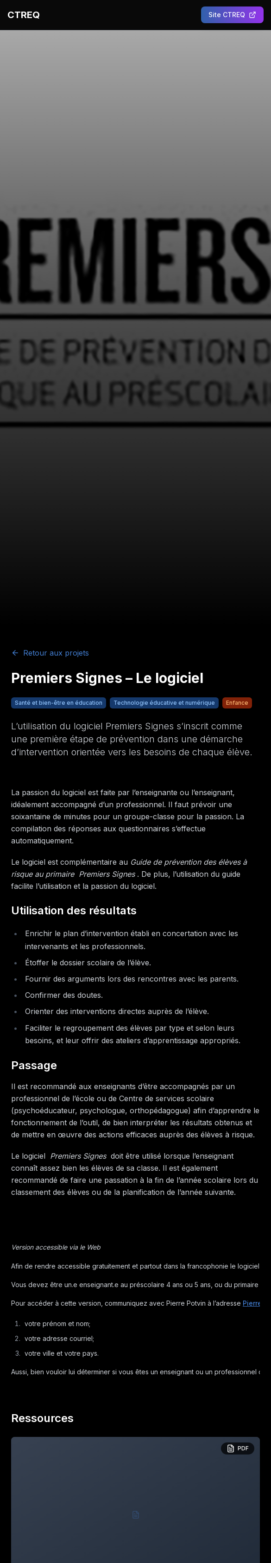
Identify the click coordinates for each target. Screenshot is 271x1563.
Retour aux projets (50, 652)
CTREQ (23, 14)
